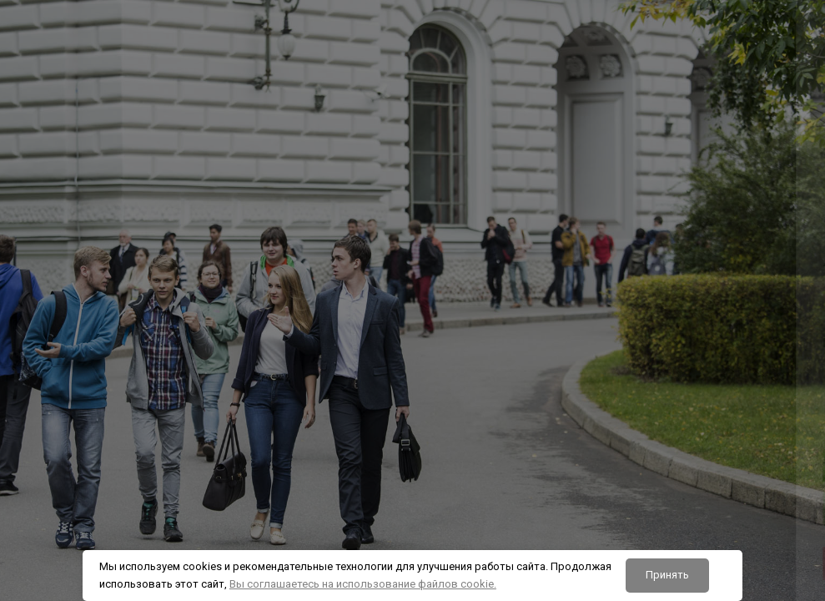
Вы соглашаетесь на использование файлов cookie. (362, 584)
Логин (518, 262)
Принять (667, 574)
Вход (649, 508)
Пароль (521, 343)
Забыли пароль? (759, 421)
